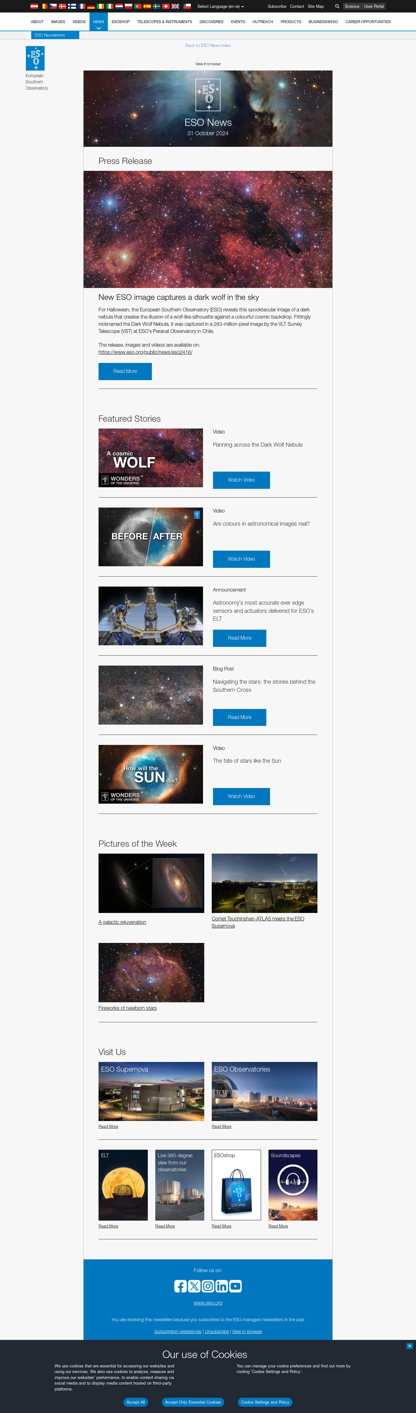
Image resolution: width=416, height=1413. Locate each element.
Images (58, 21)
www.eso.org (208, 1303)
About (37, 21)
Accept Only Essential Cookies (193, 1402)
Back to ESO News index (208, 45)
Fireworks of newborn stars (128, 1008)
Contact (297, 6)
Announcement (229, 590)
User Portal (374, 6)
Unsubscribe (217, 1331)
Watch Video (241, 480)
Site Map (316, 6)
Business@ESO (323, 21)
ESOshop (121, 21)
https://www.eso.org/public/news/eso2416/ (145, 352)
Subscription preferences (177, 1331)
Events (238, 21)
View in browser (208, 64)
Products (291, 21)
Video (219, 432)
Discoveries (212, 21)
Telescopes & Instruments (164, 21)
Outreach (263, 21)
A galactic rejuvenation (122, 922)
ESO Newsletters (46, 34)
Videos (79, 21)
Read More (125, 371)
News (98, 25)
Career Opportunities (368, 21)
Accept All (136, 1402)
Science (352, 6)
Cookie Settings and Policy (265, 1402)
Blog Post (223, 669)
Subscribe (277, 6)
